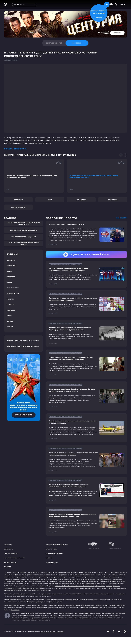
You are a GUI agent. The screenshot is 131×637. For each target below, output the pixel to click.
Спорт (9, 316)
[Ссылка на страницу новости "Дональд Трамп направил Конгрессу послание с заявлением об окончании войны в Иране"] (86, 490)
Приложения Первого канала (14, 558)
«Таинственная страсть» (30, 588)
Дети (50, 200)
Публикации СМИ (52, 562)
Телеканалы (15, 610)
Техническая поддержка (54, 553)
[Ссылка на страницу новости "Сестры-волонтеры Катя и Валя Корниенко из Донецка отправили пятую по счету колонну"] (86, 396)
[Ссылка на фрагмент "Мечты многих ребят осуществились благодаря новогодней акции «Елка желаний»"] (34, 176)
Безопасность (13, 293)
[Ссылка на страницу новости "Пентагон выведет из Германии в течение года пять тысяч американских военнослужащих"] (86, 460)
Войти (122, 4)
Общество (18, 200)
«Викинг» (109, 586)
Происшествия (13, 288)
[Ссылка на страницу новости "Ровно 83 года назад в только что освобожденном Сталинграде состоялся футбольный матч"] (86, 333)
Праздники (81, 200)
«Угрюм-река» (100, 586)
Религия (10, 299)
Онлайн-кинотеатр (10, 553)
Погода (10, 321)
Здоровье (11, 310)
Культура (10, 304)
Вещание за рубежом (115, 545)
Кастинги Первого (10, 562)
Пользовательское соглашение (57, 544)
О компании (8, 544)
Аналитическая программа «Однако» (23, 346)
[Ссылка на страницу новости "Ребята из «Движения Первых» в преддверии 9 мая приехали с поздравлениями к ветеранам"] (86, 364)
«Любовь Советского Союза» (71, 586)
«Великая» (7, 588)
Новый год (112, 200)
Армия (9, 282)
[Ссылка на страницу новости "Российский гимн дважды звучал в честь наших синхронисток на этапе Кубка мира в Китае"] (86, 274)
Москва (10, 327)
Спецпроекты (8, 549)
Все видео (7, 567)
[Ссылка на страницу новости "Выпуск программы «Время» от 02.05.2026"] (86, 234)
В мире (9, 271)
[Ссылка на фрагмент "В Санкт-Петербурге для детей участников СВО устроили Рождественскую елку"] (97, 176)
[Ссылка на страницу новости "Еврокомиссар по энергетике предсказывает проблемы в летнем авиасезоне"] (86, 428)
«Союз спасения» (88, 586)
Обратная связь (51, 549)
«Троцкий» (116, 586)
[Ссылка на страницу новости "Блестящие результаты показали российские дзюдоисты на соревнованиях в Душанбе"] (86, 304)
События (49, 558)
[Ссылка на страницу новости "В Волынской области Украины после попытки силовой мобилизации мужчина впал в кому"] (86, 521)
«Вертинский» (17, 588)
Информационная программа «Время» (23, 341)
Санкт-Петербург (18, 207)
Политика (11, 260)
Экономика (11, 266)
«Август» (58, 586)
